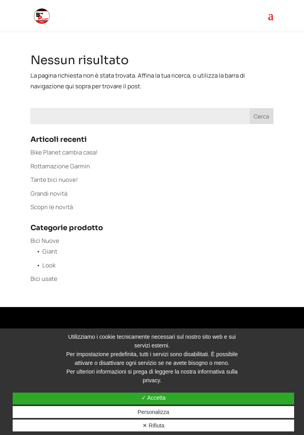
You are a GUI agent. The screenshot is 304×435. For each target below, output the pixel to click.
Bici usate (43, 279)
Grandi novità (48, 193)
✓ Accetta (153, 398)
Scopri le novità (51, 207)
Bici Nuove (44, 241)
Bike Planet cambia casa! (64, 152)
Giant (49, 251)
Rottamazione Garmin (60, 166)
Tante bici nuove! (54, 180)
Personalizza (153, 412)
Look (48, 265)
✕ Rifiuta (153, 425)
